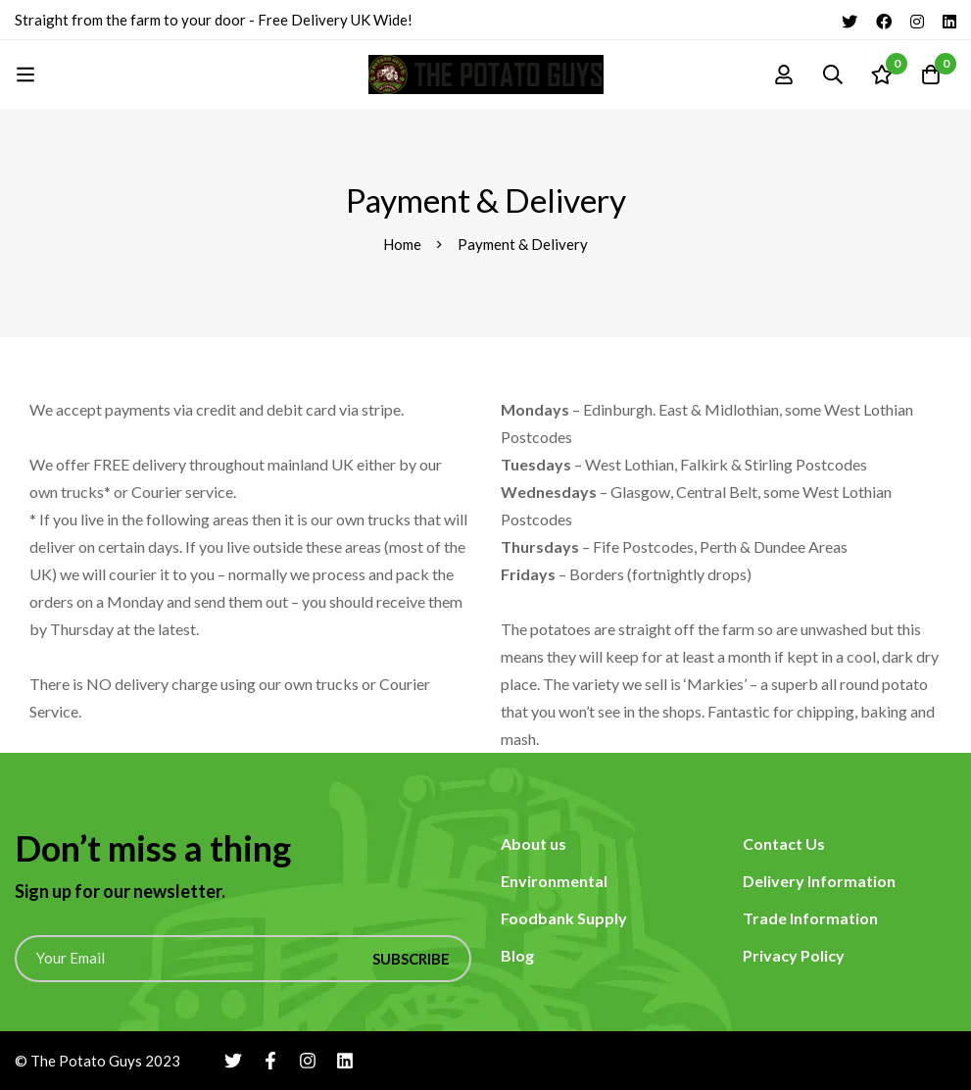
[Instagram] (917, 19)
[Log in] (783, 74)
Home (402, 244)
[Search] (832, 74)
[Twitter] (849, 19)
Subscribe (411, 958)
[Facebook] (883, 19)
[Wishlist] (881, 74)
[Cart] (930, 74)
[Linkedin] (949, 19)
